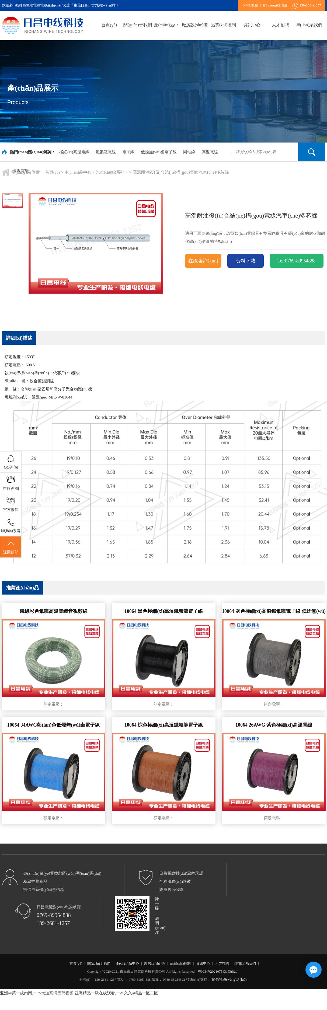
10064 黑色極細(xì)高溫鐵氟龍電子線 (163, 611)
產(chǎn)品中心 (166, 28)
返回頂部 (10, 547)
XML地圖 (250, 5)
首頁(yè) (109, 25)
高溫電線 (210, 152)
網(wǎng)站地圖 (275, 5)
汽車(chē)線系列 (110, 172)
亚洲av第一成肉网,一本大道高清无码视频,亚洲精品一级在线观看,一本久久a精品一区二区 (79, 993)
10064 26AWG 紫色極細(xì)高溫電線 (273, 725)
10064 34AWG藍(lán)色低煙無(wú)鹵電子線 (53, 725)
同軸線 (189, 152)
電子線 (128, 152)
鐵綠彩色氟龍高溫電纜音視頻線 (54, 611)
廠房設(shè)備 (195, 25)
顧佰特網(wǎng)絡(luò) (229, 979)
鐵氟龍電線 (106, 152)
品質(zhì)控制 (223, 25)
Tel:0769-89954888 (296, 261)
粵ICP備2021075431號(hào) (218, 971)
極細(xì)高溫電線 (74, 152)
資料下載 (245, 261)
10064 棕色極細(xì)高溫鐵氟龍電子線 (163, 725)
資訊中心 (251, 25)
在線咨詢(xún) (203, 261)
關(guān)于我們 (137, 25)
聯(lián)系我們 (309, 25)
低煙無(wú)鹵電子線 (159, 152)
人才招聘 (280, 25)
